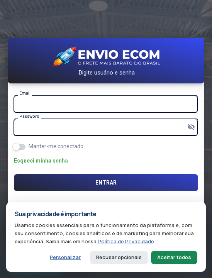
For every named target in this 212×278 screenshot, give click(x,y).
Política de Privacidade (126, 241)
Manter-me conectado (56, 146)
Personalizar (65, 257)
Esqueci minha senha (41, 161)
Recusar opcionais (119, 257)
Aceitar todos (174, 257)
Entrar (106, 183)
